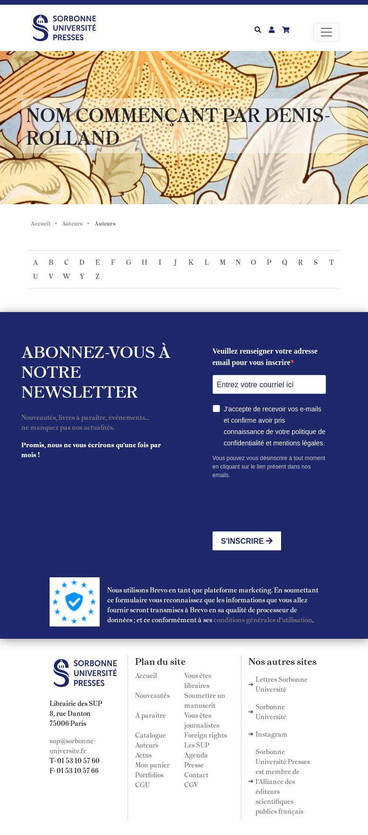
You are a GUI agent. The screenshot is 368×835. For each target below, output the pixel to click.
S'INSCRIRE (247, 541)
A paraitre (150, 715)
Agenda (196, 754)
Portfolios (149, 774)
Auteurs (72, 223)
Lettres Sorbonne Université (282, 684)
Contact (196, 774)
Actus (143, 754)
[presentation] (284, 505)
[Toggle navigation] (326, 32)
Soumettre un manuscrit (204, 700)
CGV (191, 784)
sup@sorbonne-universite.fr (73, 745)
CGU (142, 784)
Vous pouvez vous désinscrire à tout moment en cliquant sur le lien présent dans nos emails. (269, 466)
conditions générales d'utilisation (263, 619)
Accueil (41, 223)
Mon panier (152, 764)
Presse (194, 764)
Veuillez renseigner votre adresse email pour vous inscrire (265, 356)
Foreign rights (205, 734)
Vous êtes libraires (197, 680)
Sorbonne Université (271, 711)
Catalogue (150, 734)
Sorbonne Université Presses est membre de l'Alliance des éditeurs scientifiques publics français (283, 781)
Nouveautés (152, 695)
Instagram (272, 734)
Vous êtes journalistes (201, 720)
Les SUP (196, 744)
